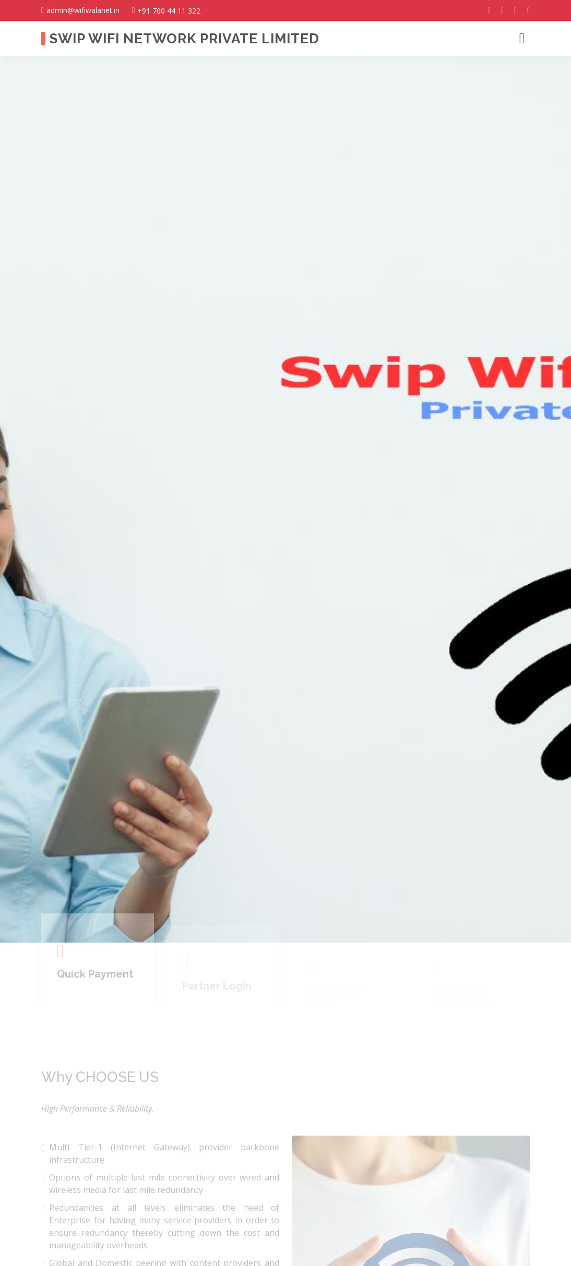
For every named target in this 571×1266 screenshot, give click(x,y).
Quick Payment (95, 992)
